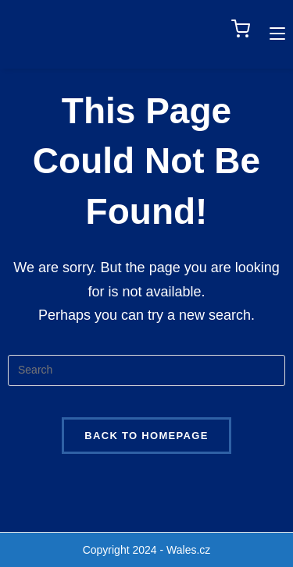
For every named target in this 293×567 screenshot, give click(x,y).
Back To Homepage (146, 435)
